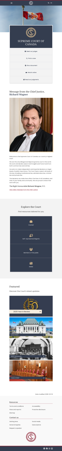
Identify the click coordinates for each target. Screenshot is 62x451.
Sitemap (12, 413)
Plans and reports (15, 410)
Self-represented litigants (31, 237)
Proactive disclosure (38, 410)
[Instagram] (49, 449)
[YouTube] (52, 449)
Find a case (31, 58)
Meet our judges (31, 51)
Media (31, 265)
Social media (36, 421)
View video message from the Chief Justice (23, 190)
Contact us (13, 417)
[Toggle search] (48, 3)
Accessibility (36, 406)
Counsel (31, 223)
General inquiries (14, 425)
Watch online (31, 72)
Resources (13, 402)
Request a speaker (15, 428)
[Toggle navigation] (11, 3)
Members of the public (31, 251)
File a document (31, 65)
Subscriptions (36, 425)
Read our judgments (31, 79)
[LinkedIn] (44, 449)
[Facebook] (47, 449)
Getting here (13, 421)
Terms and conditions (16, 406)
